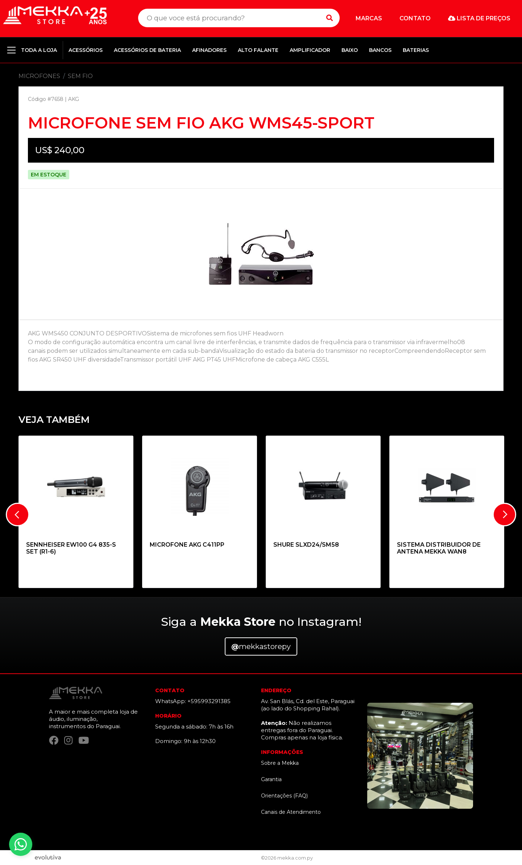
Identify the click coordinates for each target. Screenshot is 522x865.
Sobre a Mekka (280, 763)
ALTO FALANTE (258, 50)
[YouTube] (83, 741)
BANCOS (380, 50)
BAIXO (349, 50)
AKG (73, 99)
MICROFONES (39, 76)
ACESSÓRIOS (86, 50)
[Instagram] (68, 741)
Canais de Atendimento (291, 812)
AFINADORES (209, 50)
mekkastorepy (261, 646)
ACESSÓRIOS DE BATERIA (147, 50)
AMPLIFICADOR (310, 50)
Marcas (369, 18)
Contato (415, 18)
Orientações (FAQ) (284, 795)
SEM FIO (80, 76)
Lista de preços (479, 18)
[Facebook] (53, 741)
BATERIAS (416, 50)
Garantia (271, 779)
